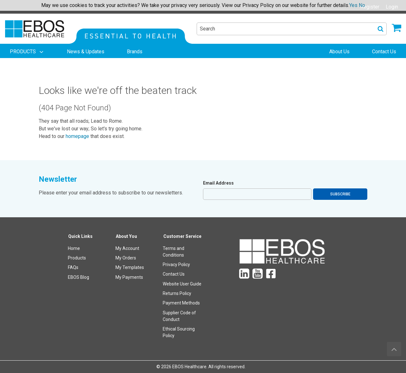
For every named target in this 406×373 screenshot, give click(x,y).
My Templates (129, 267)
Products (77, 257)
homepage (77, 136)
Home (74, 248)
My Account (127, 248)
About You (126, 236)
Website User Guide (182, 283)
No (362, 5)
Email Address (218, 183)
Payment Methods (181, 302)
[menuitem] (27, 51)
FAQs (73, 267)
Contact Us (174, 274)
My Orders (125, 257)
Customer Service (182, 236)
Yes (353, 5)
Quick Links (80, 236)
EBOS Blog (78, 277)
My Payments (129, 277)
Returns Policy (177, 293)
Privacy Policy (176, 264)
